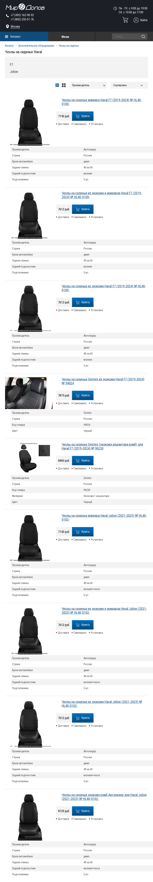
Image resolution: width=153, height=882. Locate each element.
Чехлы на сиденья (69, 45)
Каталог (15, 36)
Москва (15, 26)
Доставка (63, 124)
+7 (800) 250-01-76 (22, 19)
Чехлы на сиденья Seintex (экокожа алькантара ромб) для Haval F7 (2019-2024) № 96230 (102, 446)
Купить (83, 116)
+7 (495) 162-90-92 (22, 15)
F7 (11, 64)
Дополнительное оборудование (36, 45)
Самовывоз (80, 124)
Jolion (14, 72)
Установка (97, 124)
